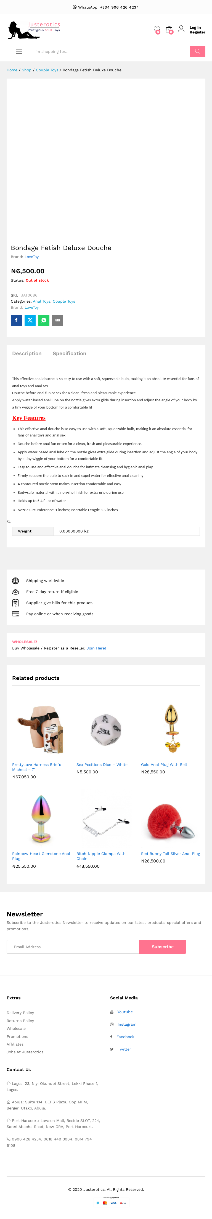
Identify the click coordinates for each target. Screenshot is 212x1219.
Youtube (125, 1012)
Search (197, 51)
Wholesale (16, 1028)
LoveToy (32, 256)
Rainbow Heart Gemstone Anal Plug (41, 856)
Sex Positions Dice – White (102, 764)
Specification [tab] (69, 353)
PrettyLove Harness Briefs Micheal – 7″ (36, 767)
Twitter (124, 1049)
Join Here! (96, 648)
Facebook (125, 1037)
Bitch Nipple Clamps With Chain (101, 856)
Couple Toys (64, 301)
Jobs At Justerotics (25, 1052)
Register (197, 32)
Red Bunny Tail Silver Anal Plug (170, 853)
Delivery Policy (20, 1012)
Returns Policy (20, 1020)
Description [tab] (27, 353)
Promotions (17, 1036)
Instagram (127, 1024)
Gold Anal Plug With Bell (164, 764)
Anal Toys (41, 301)
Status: (17, 280)
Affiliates (15, 1044)
